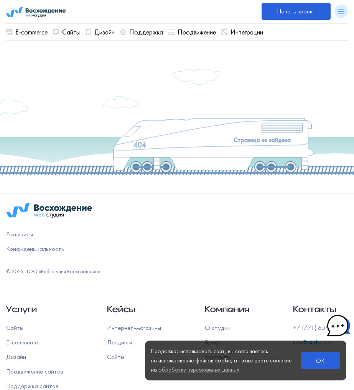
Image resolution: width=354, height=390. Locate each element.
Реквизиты (19, 234)
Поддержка (141, 32)
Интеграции (242, 32)
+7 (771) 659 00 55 (320, 327)
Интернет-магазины (134, 327)
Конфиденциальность (35, 248)
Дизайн (100, 32)
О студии (218, 327)
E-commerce (27, 32)
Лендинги (119, 342)
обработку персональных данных (198, 370)
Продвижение (192, 32)
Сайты (66, 32)
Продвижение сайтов (34, 371)
